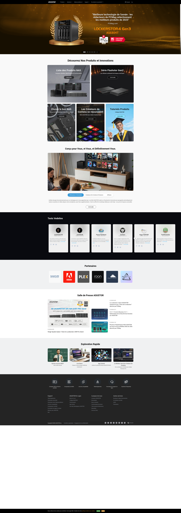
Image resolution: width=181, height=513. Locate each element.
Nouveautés (94, 400)
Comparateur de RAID (52, 406)
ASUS (114, 402)
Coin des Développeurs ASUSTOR (77, 406)
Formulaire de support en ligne (54, 408)
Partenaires (115, 404)
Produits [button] (62, 2)
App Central (72, 404)
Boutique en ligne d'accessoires (120, 398)
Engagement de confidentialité (81, 423)
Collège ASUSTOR (74, 400)
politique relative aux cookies (88, 510)
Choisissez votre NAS (52, 400)
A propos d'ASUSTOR (96, 398)
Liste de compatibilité (52, 404)
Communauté (73, 402)
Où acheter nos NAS (117, 400)
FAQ (49, 412)
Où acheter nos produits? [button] (97, 2)
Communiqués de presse (97, 404)
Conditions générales (68, 423)
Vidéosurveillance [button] (78, 2)
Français (127, 2)
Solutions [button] (69, 2)
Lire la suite (90, 207)
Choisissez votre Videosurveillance (55, 402)
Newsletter (93, 408)
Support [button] (87, 2)
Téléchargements (51, 398)
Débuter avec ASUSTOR (53, 410)
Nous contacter (94, 402)
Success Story (94, 410)
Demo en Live (73, 398)
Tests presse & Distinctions (97, 406)
